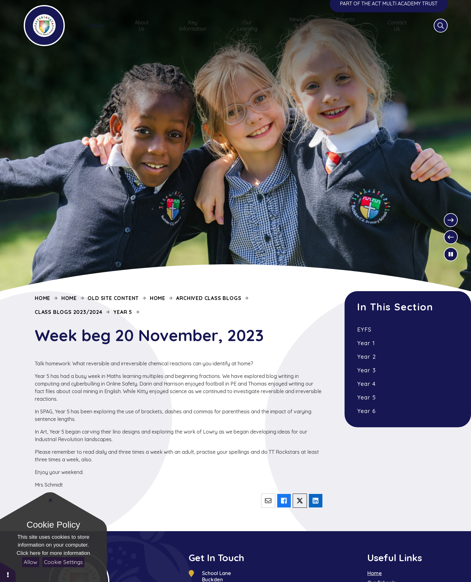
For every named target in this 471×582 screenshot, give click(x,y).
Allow (30, 562)
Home (42, 298)
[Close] (50, 500)
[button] (8, 571)
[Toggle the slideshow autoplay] (451, 254)
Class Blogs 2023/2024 (68, 312)
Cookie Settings (63, 562)
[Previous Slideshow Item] (451, 237)
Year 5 (122, 312)
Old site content (113, 298)
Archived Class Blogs (208, 298)
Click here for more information (53, 553)
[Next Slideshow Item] (451, 220)
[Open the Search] (441, 33)
